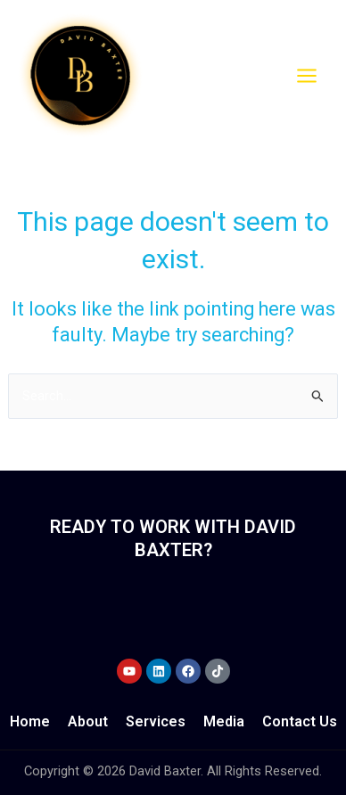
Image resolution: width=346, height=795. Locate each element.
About (88, 721)
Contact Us (299, 721)
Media (223, 721)
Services (155, 721)
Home (30, 721)
